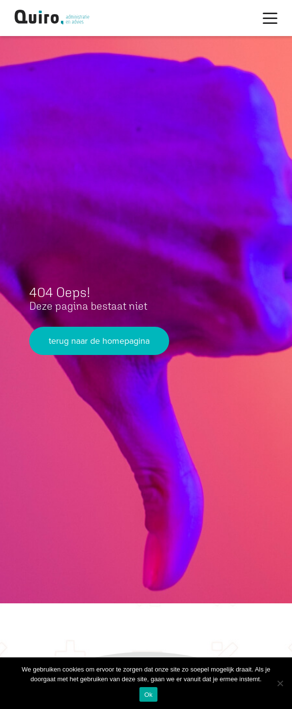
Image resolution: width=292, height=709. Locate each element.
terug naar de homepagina (99, 341)
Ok (148, 694)
